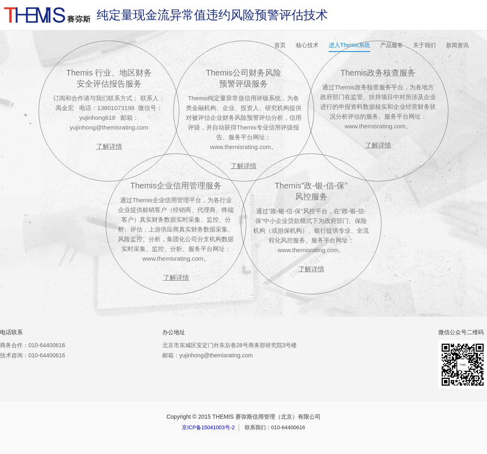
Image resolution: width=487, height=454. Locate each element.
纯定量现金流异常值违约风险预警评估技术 (212, 15)
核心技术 (307, 45)
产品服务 (391, 45)
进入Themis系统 (349, 45)
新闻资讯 (457, 45)
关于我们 (424, 45)
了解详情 (243, 165)
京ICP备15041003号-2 (208, 427)
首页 (280, 45)
